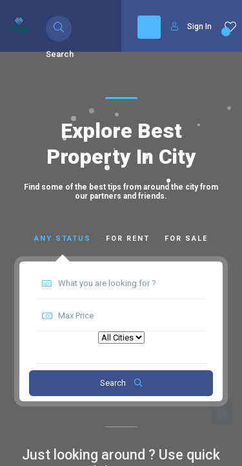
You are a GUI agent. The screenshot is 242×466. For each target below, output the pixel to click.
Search (121, 383)
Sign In (191, 26)
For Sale (186, 238)
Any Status (62, 238)
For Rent (128, 238)
